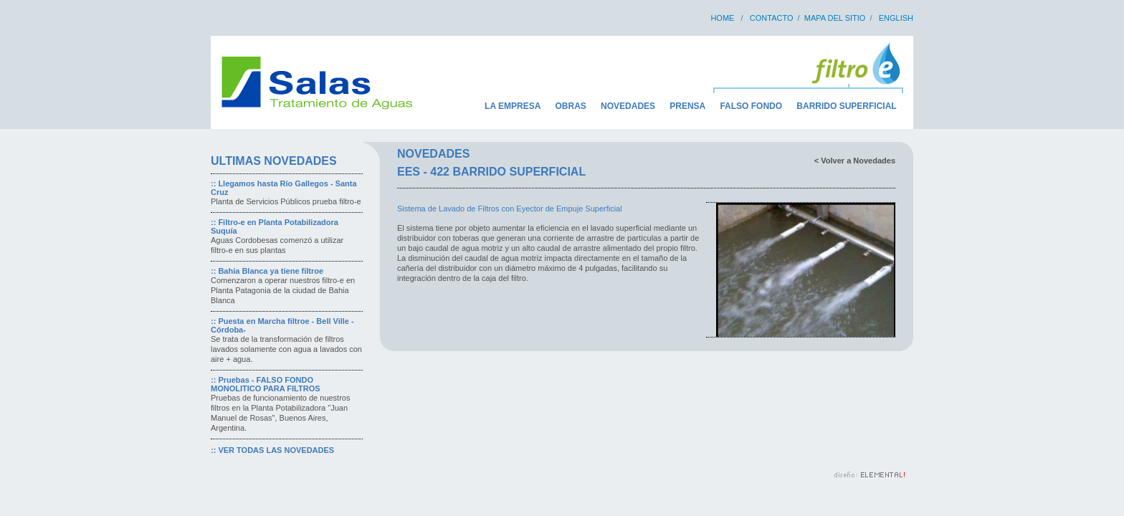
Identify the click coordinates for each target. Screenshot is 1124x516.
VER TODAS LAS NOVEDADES (276, 450)
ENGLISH (896, 18)
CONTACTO (772, 18)
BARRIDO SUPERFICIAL (846, 106)
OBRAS (571, 106)
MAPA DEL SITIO (835, 18)
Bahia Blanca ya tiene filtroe (270, 271)
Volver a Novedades (858, 160)
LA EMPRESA (512, 106)
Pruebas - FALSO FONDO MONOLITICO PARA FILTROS (265, 384)
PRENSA (687, 106)
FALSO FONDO (751, 106)
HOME (722, 18)
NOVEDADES (628, 106)
